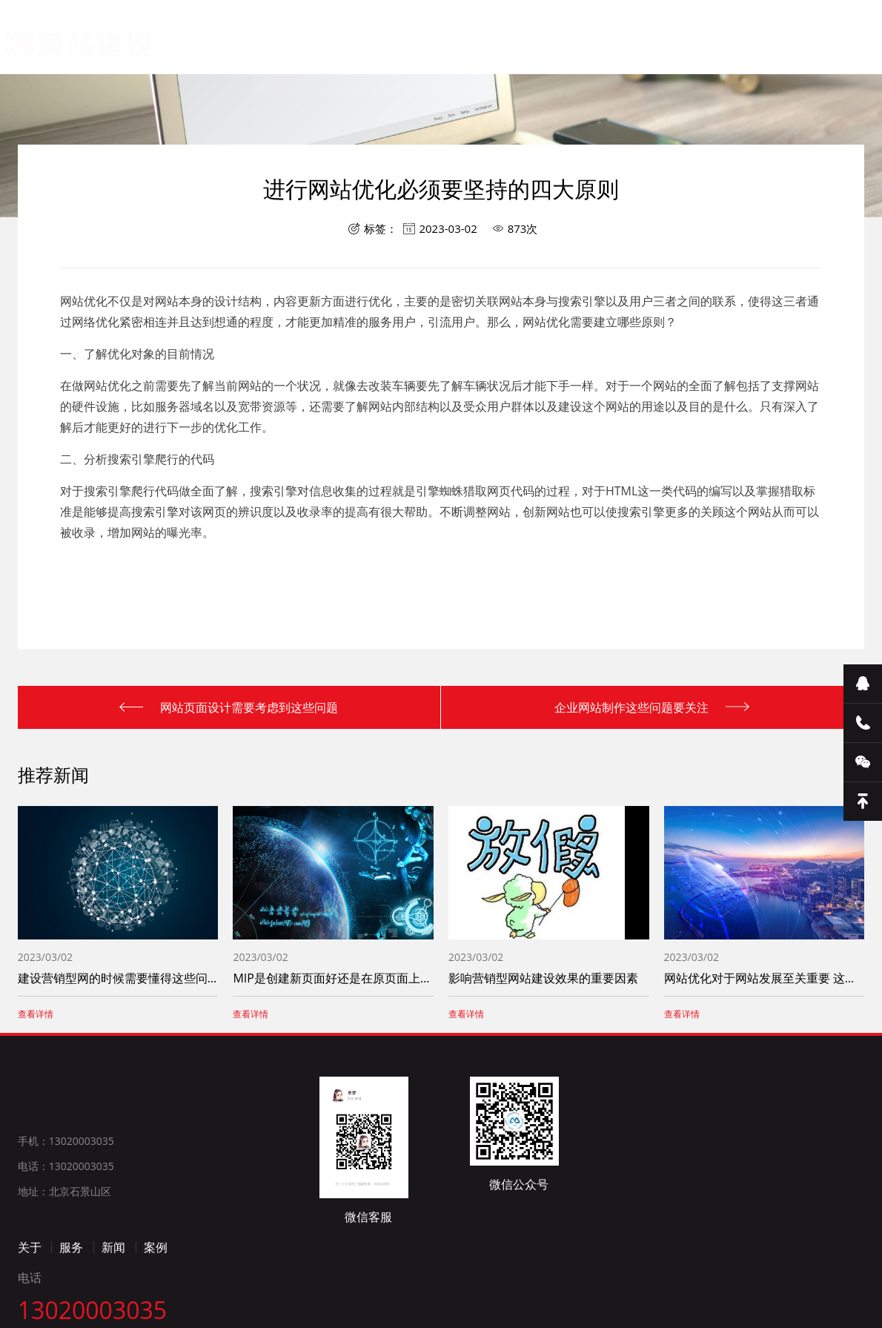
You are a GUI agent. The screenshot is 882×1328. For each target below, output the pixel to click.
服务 (71, 1295)
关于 (30, 1295)
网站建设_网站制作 (61, 42)
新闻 (113, 1295)
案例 (156, 1295)
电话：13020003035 (66, 1213)
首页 (249, 80)
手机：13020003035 (66, 1187)
